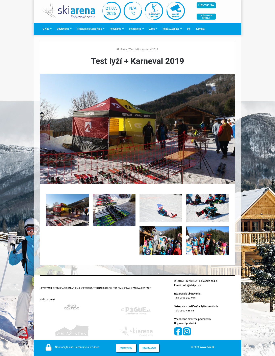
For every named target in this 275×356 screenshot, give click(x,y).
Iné (189, 28)
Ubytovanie (63, 28)
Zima (152, 28)
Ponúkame (115, 28)
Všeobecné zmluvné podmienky (192, 319)
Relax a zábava (170, 28)
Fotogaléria (135, 28)
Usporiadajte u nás (91, 288)
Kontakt (200, 28)
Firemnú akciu (149, 348)
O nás (46, 28)
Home (122, 49)
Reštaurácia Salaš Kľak (89, 28)
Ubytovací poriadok (185, 323)
